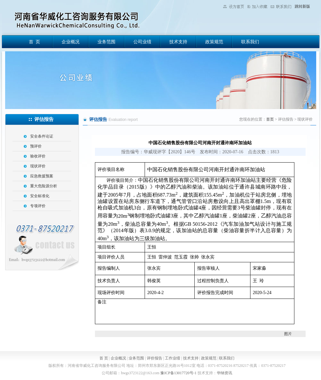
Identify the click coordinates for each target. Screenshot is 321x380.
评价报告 (154, 358)
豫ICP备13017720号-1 (178, 373)
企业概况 (71, 41)
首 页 (34, 41)
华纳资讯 (224, 373)
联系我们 (250, 41)
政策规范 (214, 41)
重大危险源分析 (43, 186)
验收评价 (38, 156)
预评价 (36, 146)
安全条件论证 (41, 136)
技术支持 (178, 41)
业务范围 (106, 41)
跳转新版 (302, 6)
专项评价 (38, 206)
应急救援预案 (41, 176)
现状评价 (38, 166)
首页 (270, 119)
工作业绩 (172, 358)
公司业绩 (142, 41)
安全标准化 (39, 196)
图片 (288, 334)
